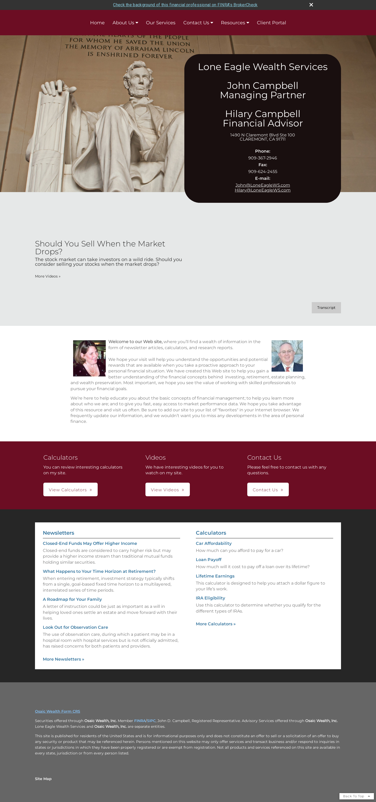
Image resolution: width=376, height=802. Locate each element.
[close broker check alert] (311, 5)
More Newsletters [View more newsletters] (63, 659)
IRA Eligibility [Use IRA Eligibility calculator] (210, 598)
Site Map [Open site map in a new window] (43, 778)
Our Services (160, 23)
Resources (233, 23)
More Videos (48, 276)
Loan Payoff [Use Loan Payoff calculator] (208, 559)
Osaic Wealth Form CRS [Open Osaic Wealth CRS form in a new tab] (57, 711)
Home (97, 23)
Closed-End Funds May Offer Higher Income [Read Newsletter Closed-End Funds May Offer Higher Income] (90, 543)
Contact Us (196, 23)
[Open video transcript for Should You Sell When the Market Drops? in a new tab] (326, 307)
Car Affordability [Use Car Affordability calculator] (214, 543)
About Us (123, 23)
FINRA (140, 720)
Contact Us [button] (265, 489)
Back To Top (356, 796)
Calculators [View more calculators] (211, 533)
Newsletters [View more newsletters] (58, 533)
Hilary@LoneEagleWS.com (263, 190)
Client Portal (271, 23)
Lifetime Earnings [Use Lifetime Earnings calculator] (215, 576)
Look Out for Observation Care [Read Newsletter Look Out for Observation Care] (75, 627)
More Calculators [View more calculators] (216, 623)
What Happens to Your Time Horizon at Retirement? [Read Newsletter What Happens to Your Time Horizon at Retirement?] (99, 571)
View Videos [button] (165, 489)
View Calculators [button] (68, 489)
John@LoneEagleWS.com (263, 185)
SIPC (151, 720)
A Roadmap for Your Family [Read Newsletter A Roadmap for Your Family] (72, 599)
